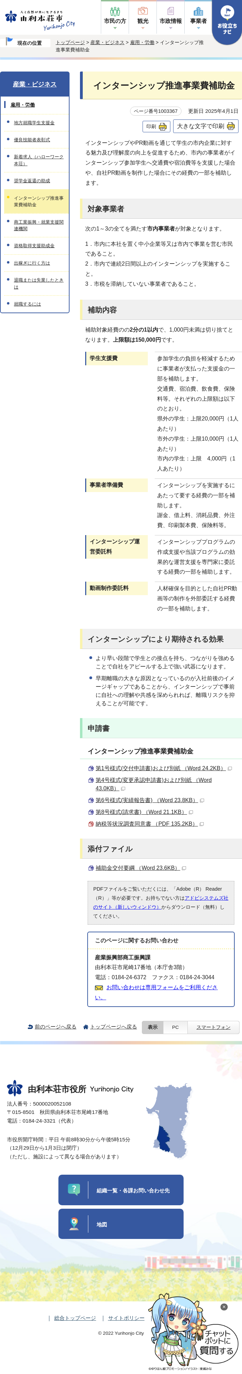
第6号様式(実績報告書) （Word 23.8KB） (150, 800)
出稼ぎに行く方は (32, 263)
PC (175, 1027)
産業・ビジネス (107, 42)
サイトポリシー (126, 1318)
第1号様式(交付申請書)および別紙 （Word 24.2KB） (164, 768)
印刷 (151, 126)
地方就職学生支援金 (34, 122)
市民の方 (115, 21)
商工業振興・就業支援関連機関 (39, 225)
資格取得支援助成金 (34, 245)
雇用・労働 (142, 42)
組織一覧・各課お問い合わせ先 (133, 1190)
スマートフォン (213, 1027)
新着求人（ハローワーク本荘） (39, 160)
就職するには (27, 304)
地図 (102, 1224)
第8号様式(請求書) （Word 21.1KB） (144, 812)
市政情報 (171, 21)
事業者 (198, 21)
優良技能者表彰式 (32, 139)
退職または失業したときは (39, 283)
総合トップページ (75, 1318)
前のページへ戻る (55, 1027)
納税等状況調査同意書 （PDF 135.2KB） (150, 824)
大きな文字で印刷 (200, 126)
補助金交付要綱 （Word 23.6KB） (141, 868)
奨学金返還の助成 (32, 180)
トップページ (70, 42)
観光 (142, 21)
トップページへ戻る (113, 1027)
